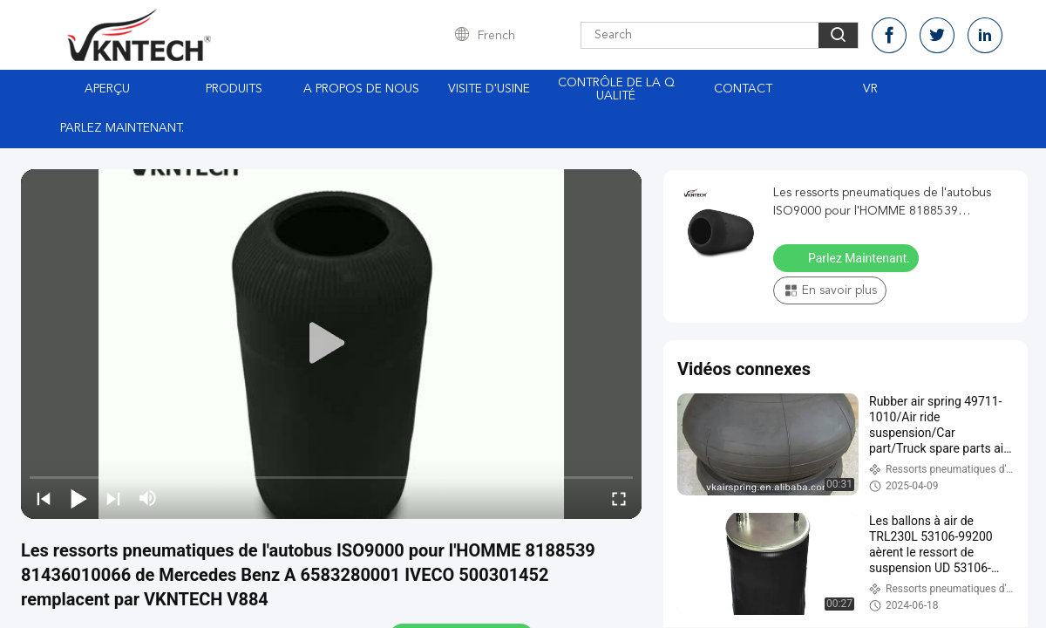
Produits (234, 89)
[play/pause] (78, 498)
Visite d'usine (489, 89)
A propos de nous (361, 89)
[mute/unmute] (148, 498)
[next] (113, 498)
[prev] (43, 498)
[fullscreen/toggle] (618, 498)
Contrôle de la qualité (616, 89)
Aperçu (107, 89)
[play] (331, 343)
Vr (870, 89)
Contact (743, 89)
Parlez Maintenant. (122, 128)
